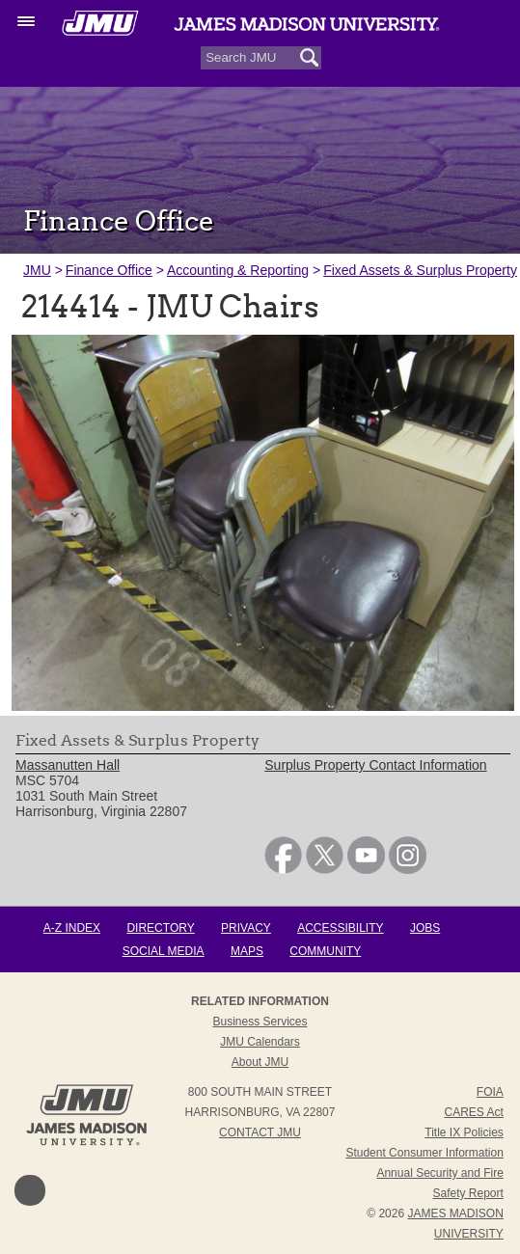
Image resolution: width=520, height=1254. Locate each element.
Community (325, 951)
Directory (160, 928)
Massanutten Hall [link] (67, 765)
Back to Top (29, 1190)
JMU (37, 270)
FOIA (490, 1092)
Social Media (164, 951)
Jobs (425, 928)
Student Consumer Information (424, 1152)
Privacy (246, 928)
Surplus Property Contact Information (375, 765)
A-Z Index (71, 928)
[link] (283, 869)
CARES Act (473, 1112)
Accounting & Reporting (238, 270)
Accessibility (340, 928)
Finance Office (109, 270)
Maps (247, 951)
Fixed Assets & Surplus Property (420, 270)
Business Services (259, 1021)
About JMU (260, 1062)
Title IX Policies (464, 1132)
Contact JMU (260, 1132)
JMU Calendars (260, 1042)
